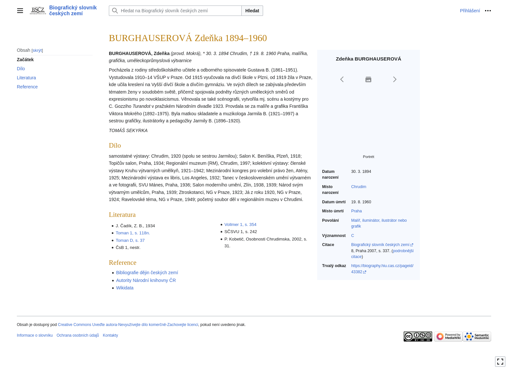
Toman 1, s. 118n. (133, 232)
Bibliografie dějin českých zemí (147, 272)
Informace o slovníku (35, 335)
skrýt (37, 50)
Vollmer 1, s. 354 (241, 224)
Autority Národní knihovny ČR (146, 280)
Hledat (252, 10)
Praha (356, 211)
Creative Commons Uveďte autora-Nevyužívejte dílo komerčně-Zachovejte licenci (128, 324)
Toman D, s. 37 (130, 240)
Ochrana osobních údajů (78, 335)
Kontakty (110, 335)
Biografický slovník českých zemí (380, 244)
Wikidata (124, 287)
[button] (342, 79)
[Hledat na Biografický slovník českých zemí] (175, 11)
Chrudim (358, 187)
